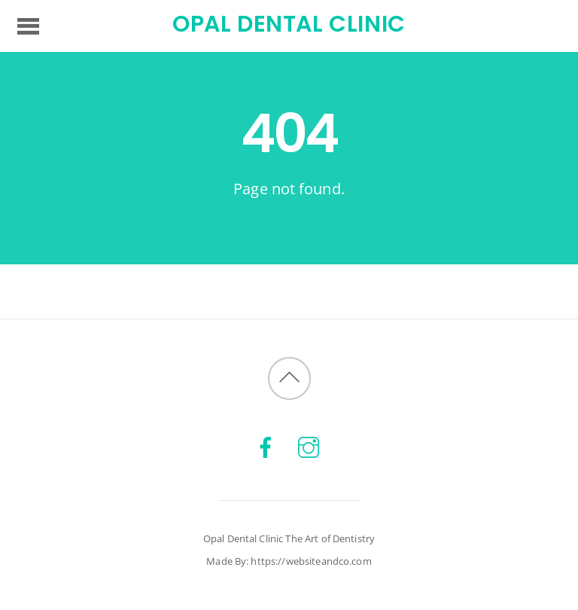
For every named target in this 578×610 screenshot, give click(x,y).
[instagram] (309, 446)
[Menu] (28, 25)
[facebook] (266, 446)
